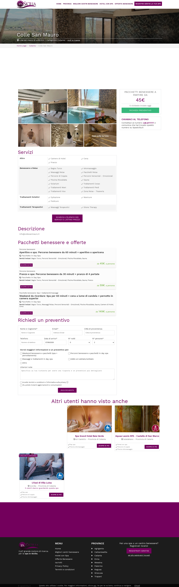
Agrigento (99, 543)
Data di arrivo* (55, 342)
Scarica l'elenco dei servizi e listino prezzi (67, 218)
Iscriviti (58, 556)
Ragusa (97, 563)
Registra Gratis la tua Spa (149, 4)
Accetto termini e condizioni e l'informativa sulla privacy (44, 383)
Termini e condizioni (64, 563)
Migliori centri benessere (90, 4)
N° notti (79, 342)
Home (64, 4)
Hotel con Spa (109, 4)
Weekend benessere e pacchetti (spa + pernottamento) (39, 355)
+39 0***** (148, 123)
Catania (98, 550)
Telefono (31, 342)
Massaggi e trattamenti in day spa (37, 360)
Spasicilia (26, 4)
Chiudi (137, 586)
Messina (98, 556)
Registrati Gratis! (139, 545)
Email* (67, 332)
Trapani (98, 570)
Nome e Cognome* (35, 332)
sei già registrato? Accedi (139, 549)
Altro (24, 363)
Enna (96, 553)
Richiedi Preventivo (140, 110)
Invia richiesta (67, 391)
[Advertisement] (89, 68)
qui (94, 586)
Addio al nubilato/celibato (82, 360)
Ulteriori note (67, 373)
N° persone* (103, 342)
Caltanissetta (100, 546)
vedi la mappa (73, 40)
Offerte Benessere (126, 4)
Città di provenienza (99, 332)
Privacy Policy (61, 560)
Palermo (98, 560)
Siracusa (98, 567)
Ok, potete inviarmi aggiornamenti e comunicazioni (41, 386)
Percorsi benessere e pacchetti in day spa (89, 354)
